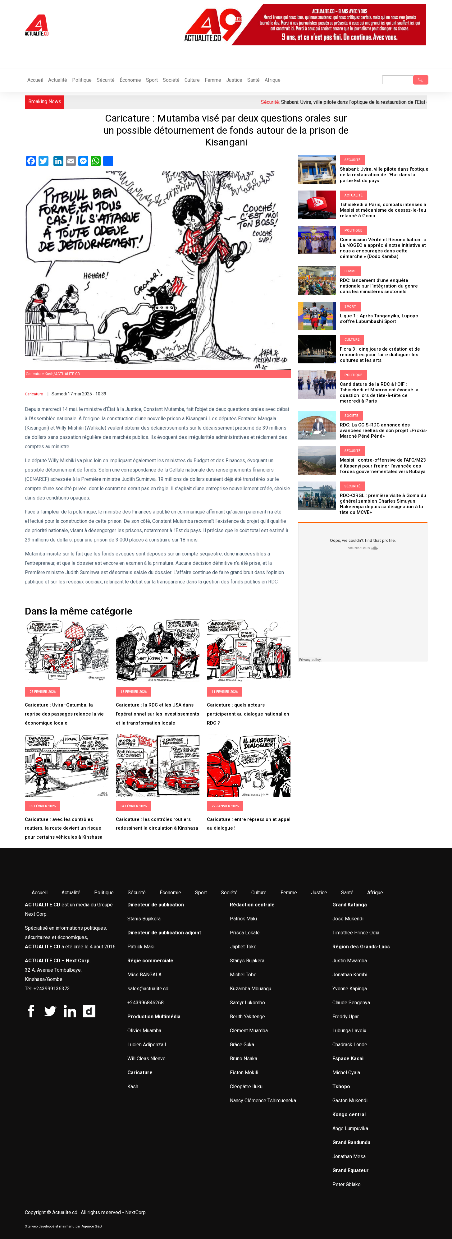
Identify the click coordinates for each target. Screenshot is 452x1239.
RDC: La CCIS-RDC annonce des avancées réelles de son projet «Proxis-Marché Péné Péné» (383, 429)
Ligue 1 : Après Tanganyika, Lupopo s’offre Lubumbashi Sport (379, 318)
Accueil (35, 80)
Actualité (57, 80)
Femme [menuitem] (289, 893)
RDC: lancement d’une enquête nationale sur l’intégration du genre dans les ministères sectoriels (379, 285)
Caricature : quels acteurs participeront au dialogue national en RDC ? (248, 714)
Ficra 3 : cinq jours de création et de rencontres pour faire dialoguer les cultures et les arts (380, 354)
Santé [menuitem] (347, 893)
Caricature (34, 394)
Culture (192, 80)
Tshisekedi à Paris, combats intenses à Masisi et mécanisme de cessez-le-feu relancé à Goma (383, 209)
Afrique (273, 80)
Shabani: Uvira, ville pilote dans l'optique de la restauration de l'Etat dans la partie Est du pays (384, 174)
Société (171, 80)
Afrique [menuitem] (375, 893)
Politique (82, 80)
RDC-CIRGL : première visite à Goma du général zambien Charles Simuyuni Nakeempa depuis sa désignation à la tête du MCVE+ (383, 503)
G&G (98, 1226)
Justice (234, 80)
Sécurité (106, 80)
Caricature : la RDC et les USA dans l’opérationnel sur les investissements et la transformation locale (157, 714)
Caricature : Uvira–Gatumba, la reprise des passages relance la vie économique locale (64, 714)
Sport (152, 80)
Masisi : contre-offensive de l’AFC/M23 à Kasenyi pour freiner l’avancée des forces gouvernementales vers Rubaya (383, 465)
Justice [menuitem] (319, 893)
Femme (213, 80)
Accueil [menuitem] (40, 893)
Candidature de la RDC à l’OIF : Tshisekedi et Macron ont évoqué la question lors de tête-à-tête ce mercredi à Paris (379, 392)
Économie (130, 80)
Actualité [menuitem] (71, 893)
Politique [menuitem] (104, 893)
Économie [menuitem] (170, 893)
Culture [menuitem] (259, 893)
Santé (253, 80)
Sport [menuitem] (201, 893)
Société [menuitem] (229, 893)
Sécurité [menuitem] (137, 893)
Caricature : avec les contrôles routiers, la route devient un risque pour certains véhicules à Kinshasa (64, 828)
